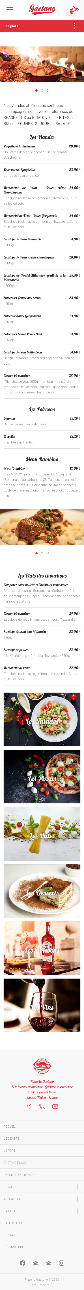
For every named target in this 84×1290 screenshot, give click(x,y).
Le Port (9, 1150)
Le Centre (11, 1138)
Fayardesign (38, 1284)
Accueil (10, 1126)
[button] (36, 90)
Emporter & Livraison (20, 1175)
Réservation (13, 1247)
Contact (10, 1235)
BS (52, 1284)
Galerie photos (16, 1223)
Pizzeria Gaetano (36, 1279)
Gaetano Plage (15, 1162)
